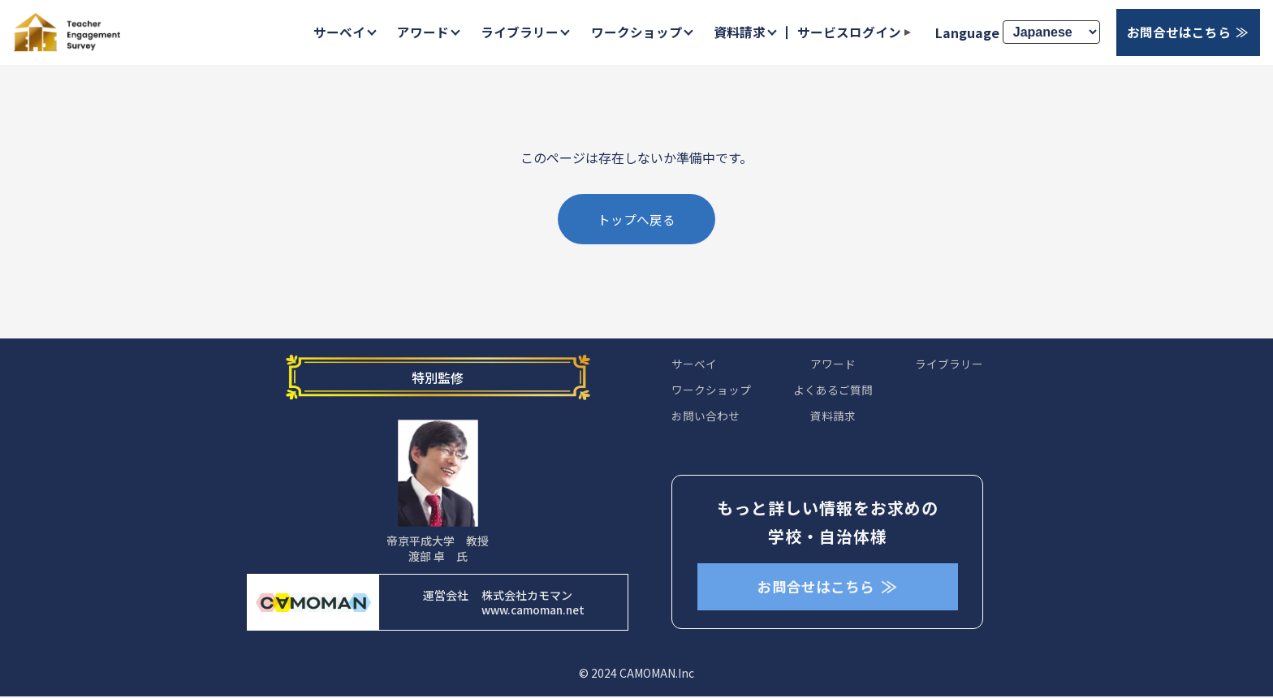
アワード (420, 32)
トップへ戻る (636, 221)
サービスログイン (848, 32)
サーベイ (335, 32)
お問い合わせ (705, 419)
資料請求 (738, 32)
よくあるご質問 (833, 394)
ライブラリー (517, 32)
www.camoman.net (533, 612)
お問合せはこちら (1179, 32)
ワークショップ (634, 32)
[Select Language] (1050, 33)
